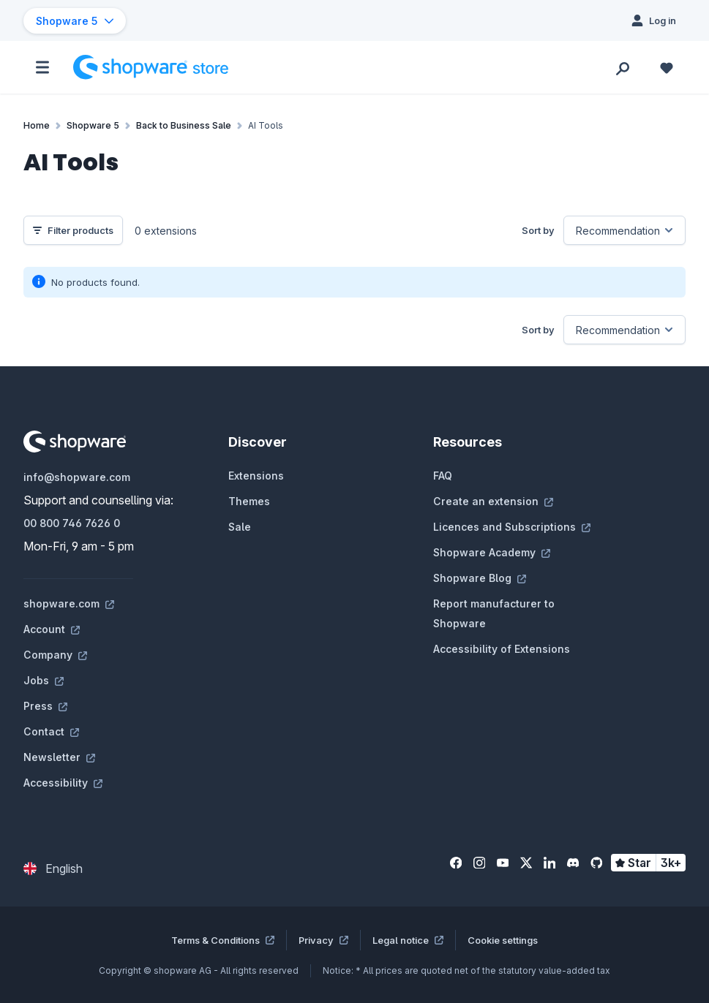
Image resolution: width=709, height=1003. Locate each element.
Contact (51, 731)
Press (45, 706)
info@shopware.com (76, 477)
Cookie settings (503, 940)
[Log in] (654, 20)
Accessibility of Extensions (501, 649)
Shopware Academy (491, 552)
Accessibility (62, 782)
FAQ (442, 475)
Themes (249, 501)
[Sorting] (624, 230)
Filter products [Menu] (73, 230)
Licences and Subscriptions (511, 527)
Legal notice (407, 940)
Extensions (256, 475)
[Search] (623, 67)
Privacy (323, 940)
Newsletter (59, 757)
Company (55, 655)
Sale (239, 527)
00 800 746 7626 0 (71, 523)
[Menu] (42, 67)
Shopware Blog (479, 578)
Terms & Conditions (222, 940)
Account (51, 629)
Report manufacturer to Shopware (494, 613)
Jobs (43, 680)
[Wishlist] (667, 67)
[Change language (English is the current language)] (53, 868)
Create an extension (493, 501)
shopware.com (68, 603)
